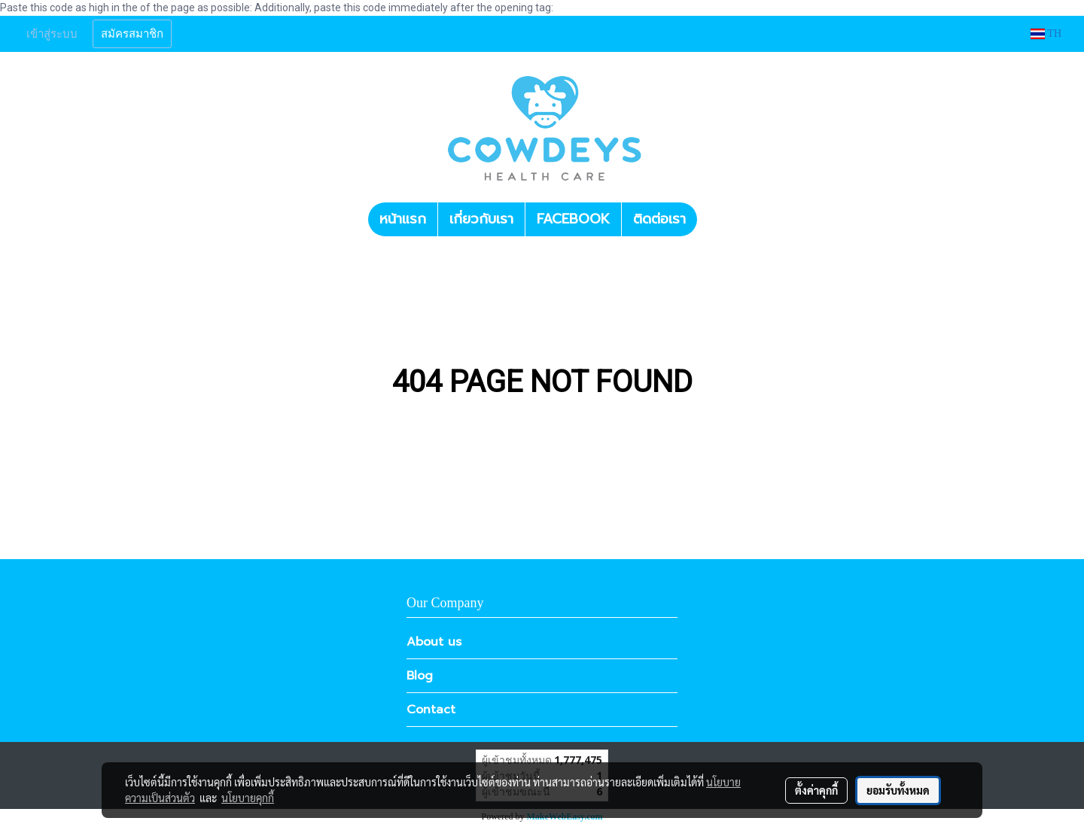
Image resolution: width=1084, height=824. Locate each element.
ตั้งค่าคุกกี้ (816, 790)
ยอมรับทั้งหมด (898, 790)
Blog (419, 676)
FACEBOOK (573, 219)
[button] (711, 220)
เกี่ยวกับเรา (481, 219)
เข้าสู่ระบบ (52, 34)
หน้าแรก (402, 219)
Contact (430, 710)
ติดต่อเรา (659, 219)
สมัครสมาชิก (132, 34)
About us (433, 642)
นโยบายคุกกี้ (247, 797)
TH (1046, 33)
